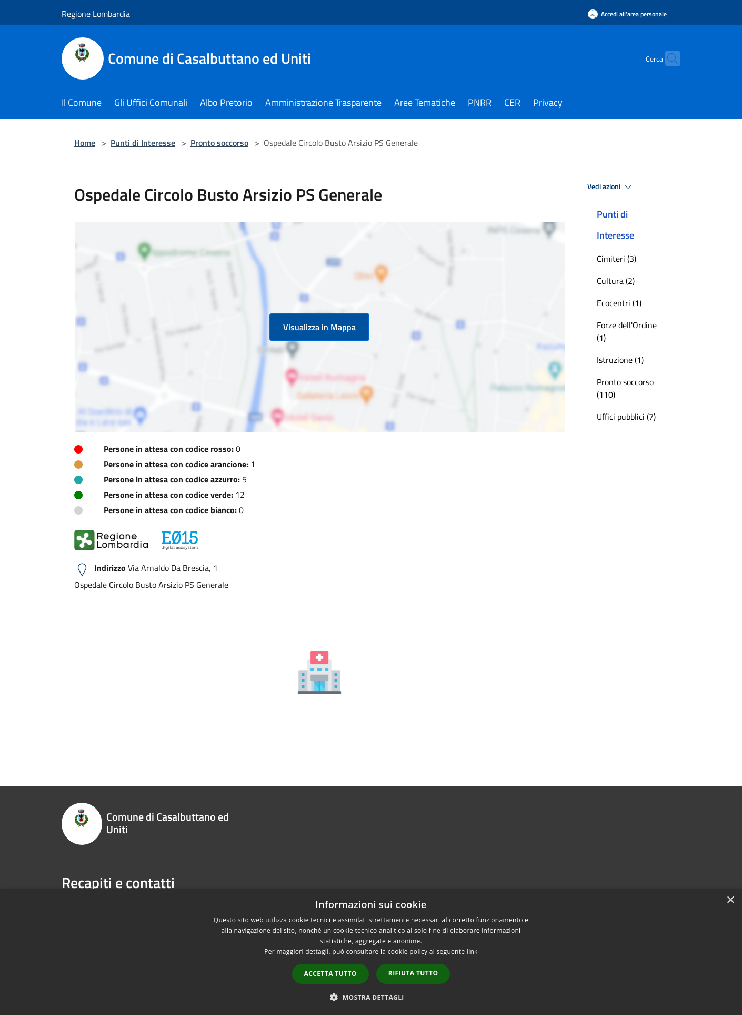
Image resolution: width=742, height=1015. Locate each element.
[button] (371, 997)
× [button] (730, 900)
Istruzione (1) (620, 359)
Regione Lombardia (96, 13)
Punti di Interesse (143, 142)
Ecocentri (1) (619, 303)
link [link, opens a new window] (472, 951)
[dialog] (371, 952)
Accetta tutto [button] (330, 973)
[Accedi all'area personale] (627, 14)
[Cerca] (667, 58)
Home (84, 142)
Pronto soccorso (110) (625, 388)
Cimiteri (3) (616, 258)
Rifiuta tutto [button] (413, 973)
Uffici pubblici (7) (626, 416)
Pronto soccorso (219, 142)
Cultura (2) (616, 280)
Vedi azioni (611, 187)
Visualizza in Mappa (319, 327)
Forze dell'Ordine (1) (627, 331)
